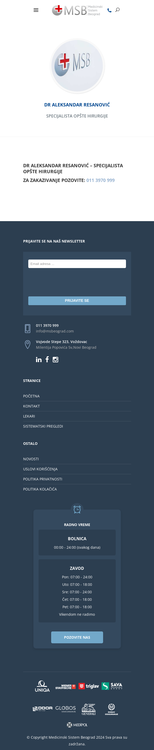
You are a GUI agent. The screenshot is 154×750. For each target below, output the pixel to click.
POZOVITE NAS (77, 637)
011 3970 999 (100, 180)
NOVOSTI (31, 458)
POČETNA (31, 396)
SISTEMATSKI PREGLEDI (43, 426)
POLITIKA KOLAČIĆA (40, 489)
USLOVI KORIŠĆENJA (40, 468)
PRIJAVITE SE (77, 300)
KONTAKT (31, 406)
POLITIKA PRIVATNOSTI (42, 479)
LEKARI (29, 416)
